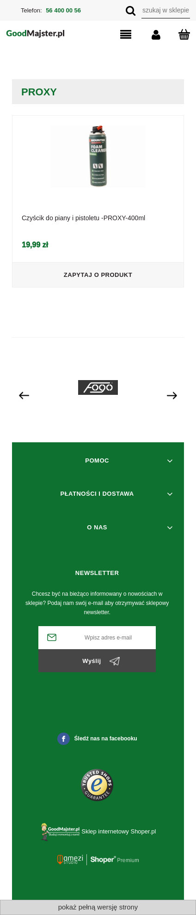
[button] (116, 35)
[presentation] (24, 394)
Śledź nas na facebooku (97, 739)
